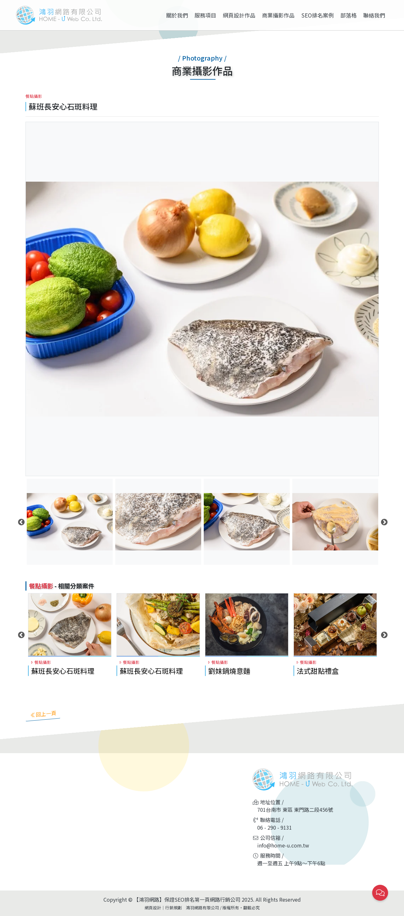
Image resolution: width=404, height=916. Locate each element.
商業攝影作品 (278, 15)
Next (383, 522)
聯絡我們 (374, 15)
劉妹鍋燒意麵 (229, 670)
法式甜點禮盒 (318, 670)
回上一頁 (43, 713)
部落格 (348, 15)
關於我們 (177, 15)
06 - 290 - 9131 (274, 827)
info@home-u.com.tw (283, 845)
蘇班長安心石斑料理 (62, 670)
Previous (21, 522)
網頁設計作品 (239, 15)
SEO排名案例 (317, 15)
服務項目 (205, 15)
